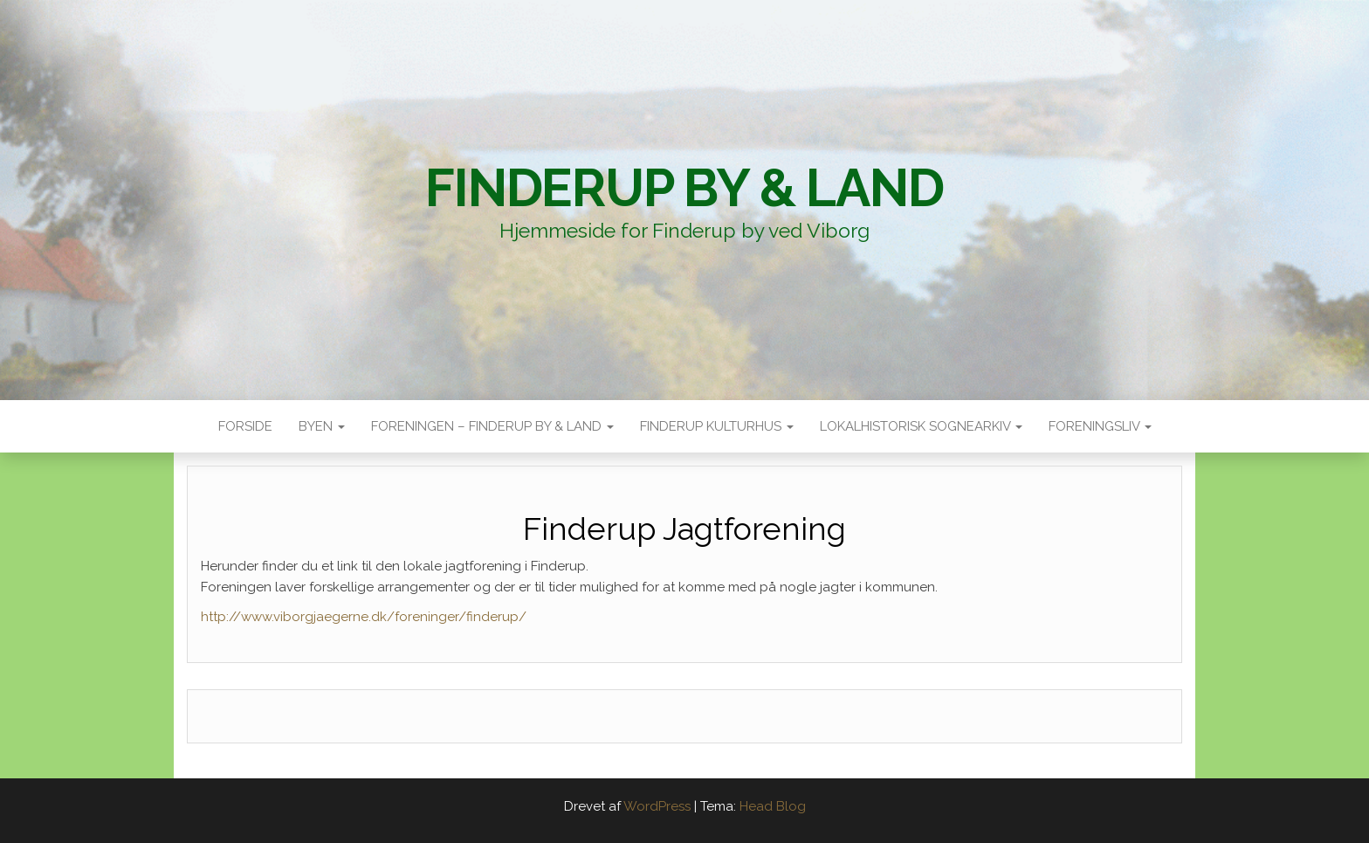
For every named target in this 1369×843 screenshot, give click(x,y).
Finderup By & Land (684, 187)
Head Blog (773, 806)
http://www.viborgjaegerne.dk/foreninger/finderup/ (363, 617)
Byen (322, 426)
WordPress (657, 806)
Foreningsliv (1100, 426)
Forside (245, 426)
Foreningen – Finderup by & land (492, 426)
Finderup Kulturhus (717, 426)
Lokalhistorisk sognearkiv (921, 426)
